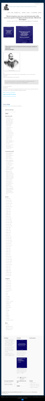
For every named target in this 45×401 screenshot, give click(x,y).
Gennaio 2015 (8, 275)
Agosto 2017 (8, 246)
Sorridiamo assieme (10, 320)
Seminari (24, 12)
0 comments (35, 21)
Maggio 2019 (8, 213)
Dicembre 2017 (9, 240)
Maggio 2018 (8, 232)
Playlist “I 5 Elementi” (34, 387)
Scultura (7, 316)
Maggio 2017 (8, 251)
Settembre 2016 (9, 264)
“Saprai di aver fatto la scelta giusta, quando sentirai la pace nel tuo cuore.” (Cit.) (10, 191)
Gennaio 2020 (8, 200)
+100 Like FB (21, 21)
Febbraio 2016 (8, 272)
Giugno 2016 (8, 269)
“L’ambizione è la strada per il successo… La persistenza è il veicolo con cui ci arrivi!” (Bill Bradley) (9, 349)
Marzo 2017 (8, 254)
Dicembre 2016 (9, 259)
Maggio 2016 (8, 270)
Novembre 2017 (9, 241)
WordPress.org (9, 329)
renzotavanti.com (4, 393)
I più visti (8, 299)
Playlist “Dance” (33, 382)
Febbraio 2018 (8, 237)
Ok (22, 399)
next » (23, 378)
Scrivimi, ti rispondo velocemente (9, 96)
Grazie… (28, 12)
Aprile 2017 (8, 253)
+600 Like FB (8, 288)
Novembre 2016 (9, 261)
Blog (12, 12)
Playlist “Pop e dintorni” (34, 384)
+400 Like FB (8, 285)
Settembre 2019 (9, 206)
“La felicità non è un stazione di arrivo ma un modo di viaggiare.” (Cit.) (9, 354)
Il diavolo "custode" (9, 301)
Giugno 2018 (8, 230)
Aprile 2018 (8, 233)
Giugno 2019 (8, 211)
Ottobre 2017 (8, 243)
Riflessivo (29, 21)
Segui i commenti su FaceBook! (9, 92)
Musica (7, 308)
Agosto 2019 (8, 208)
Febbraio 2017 (8, 256)
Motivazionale (8, 307)
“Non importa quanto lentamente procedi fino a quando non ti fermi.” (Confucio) (9, 156)
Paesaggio (8, 310)
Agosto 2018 (8, 227)
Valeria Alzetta (8, 180)
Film (7, 294)
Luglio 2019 (8, 209)
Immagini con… (17, 12)
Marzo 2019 (8, 216)
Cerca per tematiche (8, 382)
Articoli (7, 291)
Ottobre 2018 (8, 224)
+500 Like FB (8, 286)
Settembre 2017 (9, 245)
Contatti (39, 12)
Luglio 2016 (8, 267)
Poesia (7, 313)
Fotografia (8, 296)
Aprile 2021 (8, 198)
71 (20, 378)
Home (9, 12)
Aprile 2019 (8, 214)
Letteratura (8, 305)
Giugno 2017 (8, 249)
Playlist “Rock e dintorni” (35, 385)
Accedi (7, 324)
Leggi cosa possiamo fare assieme (9, 94)
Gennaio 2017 (8, 257)
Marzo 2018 (8, 235)
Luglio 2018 (8, 229)
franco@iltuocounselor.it (27, 392)
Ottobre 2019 (8, 205)
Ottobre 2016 (8, 262)
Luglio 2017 (8, 248)
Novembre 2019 (9, 203)
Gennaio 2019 (8, 219)
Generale (7, 298)
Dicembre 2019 (9, 201)
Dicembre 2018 (9, 221)
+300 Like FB (8, 283)
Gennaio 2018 (8, 238)
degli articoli (9, 326)
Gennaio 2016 (8, 274)
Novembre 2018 (9, 222)
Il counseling (34, 12)
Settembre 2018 (9, 225)
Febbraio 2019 (8, 217)
